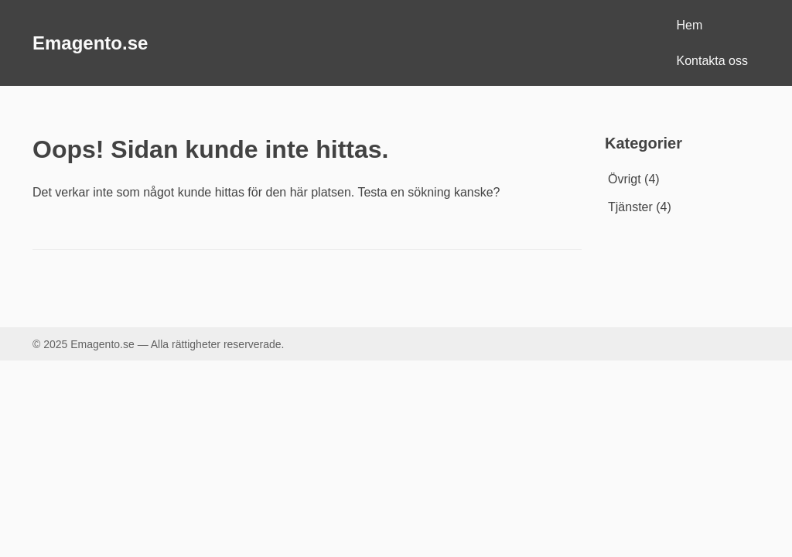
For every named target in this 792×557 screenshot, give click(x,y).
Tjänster (630, 207)
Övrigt (624, 179)
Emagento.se (90, 42)
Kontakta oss (713, 60)
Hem (690, 25)
